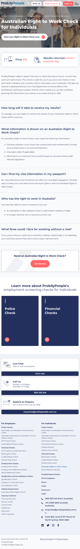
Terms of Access (46, 539)
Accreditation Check (9, 485)
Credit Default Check (9, 457)
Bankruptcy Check (8, 454)
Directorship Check (9, 460)
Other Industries (7, 514)
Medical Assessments (9, 489)
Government (6, 505)
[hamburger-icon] (77, 4)
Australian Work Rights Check (13, 492)
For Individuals (48, 423)
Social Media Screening (50, 470)
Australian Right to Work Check (54, 467)
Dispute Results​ (47, 447)
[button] (40, 373)
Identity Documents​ (49, 450)
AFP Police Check (8, 441)
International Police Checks (12, 444)
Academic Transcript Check (12, 482)
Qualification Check (9, 479)
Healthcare (5, 508)
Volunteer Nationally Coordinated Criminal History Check (18, 437)
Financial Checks (8, 448)
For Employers (8, 423)
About (43, 482)
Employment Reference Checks (14, 470)
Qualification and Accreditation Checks (17, 476)
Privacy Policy (62, 539)
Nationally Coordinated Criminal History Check (17, 431)
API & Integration (48, 478)
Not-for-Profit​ (7, 502)
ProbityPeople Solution (50, 474)
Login (43, 494)
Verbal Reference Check (10, 473)
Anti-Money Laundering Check (13, 451)
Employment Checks (9, 463)
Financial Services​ (8, 499)
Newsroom (45, 490)
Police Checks (7, 427)
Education (5, 511)
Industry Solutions (8, 496)
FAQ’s (43, 486)
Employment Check (9, 467)
